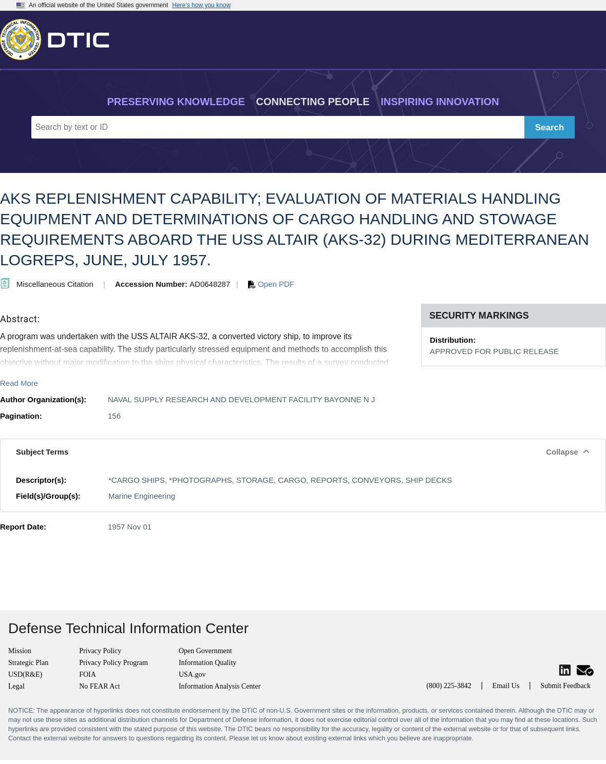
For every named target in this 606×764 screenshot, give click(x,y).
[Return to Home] (59, 37)
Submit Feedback (565, 686)
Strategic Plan (28, 663)
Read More (19, 383)
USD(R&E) (25, 674)
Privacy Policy (100, 651)
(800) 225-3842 (448, 686)
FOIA (87, 674)
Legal (16, 686)
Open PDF (271, 284)
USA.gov (192, 674)
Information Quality (207, 663)
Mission (19, 651)
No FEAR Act (99, 686)
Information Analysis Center (219, 686)
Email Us (506, 686)
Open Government (205, 651)
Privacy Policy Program (113, 663)
